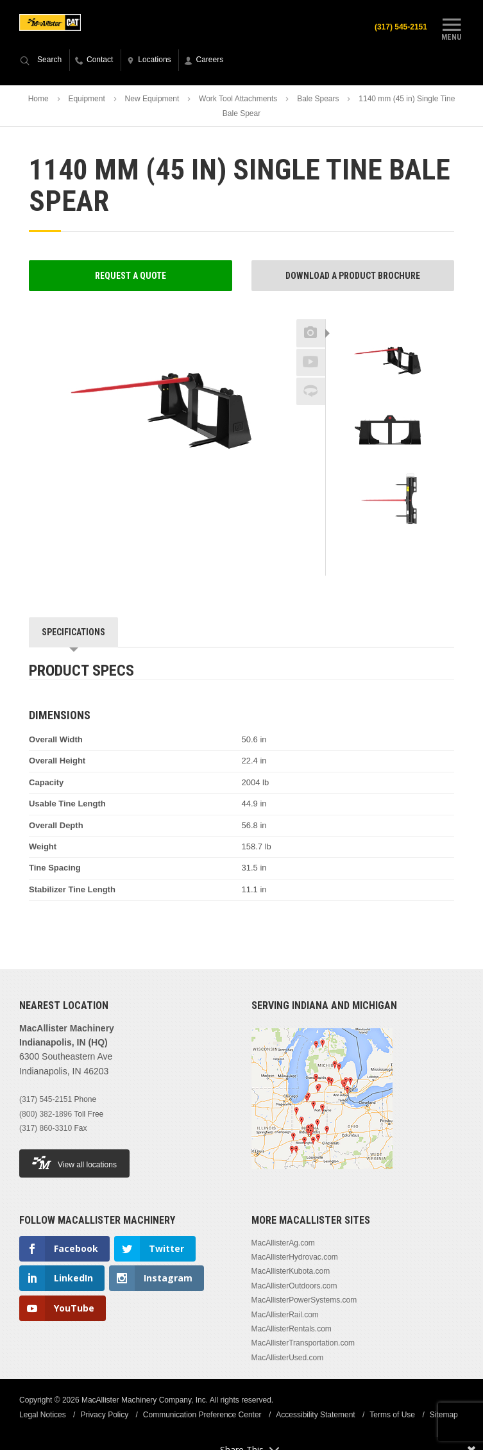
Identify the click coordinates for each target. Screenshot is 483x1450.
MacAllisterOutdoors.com (294, 1285)
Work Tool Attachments (238, 98)
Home (38, 98)
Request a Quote (130, 276)
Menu (451, 27)
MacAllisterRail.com (285, 1314)
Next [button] (412, 544)
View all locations (74, 1162)
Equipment (86, 98)
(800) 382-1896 (45, 1114)
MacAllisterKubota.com (290, 1271)
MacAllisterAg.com (283, 1242)
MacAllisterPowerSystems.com (304, 1300)
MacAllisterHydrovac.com (294, 1257)
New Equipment (152, 98)
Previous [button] (390, 315)
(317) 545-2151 (401, 26)
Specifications (73, 632)
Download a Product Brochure (352, 276)
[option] (390, 361)
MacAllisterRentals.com (291, 1328)
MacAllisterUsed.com (287, 1357)
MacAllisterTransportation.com (303, 1342)
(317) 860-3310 (45, 1128)
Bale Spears (318, 98)
